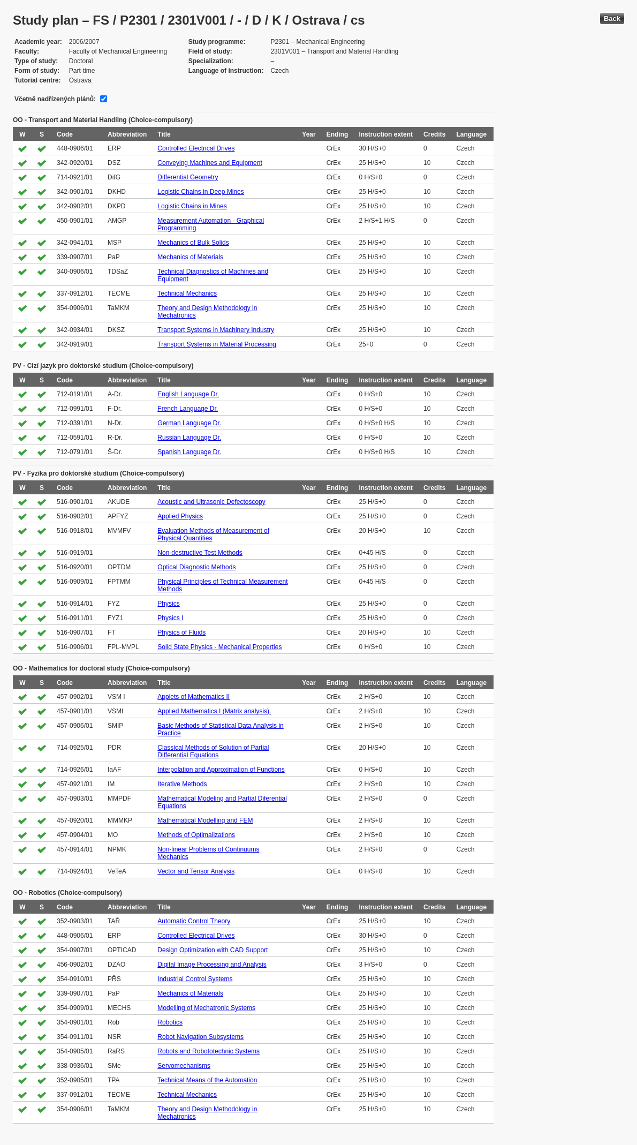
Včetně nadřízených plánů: (55, 99)
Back (612, 18)
